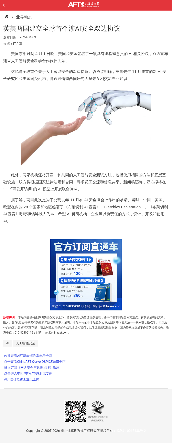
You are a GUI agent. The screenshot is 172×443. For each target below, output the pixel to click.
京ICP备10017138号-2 (130, 431)
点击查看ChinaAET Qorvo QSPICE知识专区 (35, 362)
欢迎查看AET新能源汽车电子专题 (28, 356)
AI (130, 53)
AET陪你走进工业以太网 (21, 379)
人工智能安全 (22, 60)
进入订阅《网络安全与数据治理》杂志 (32, 368)
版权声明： (10, 317)
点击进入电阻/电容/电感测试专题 (28, 373)
